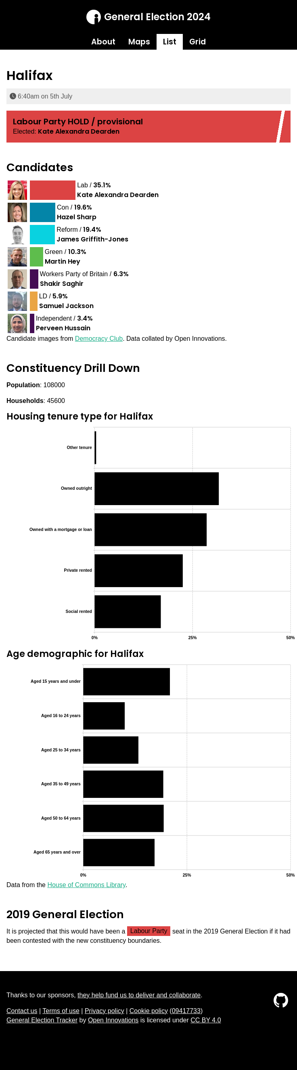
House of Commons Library (86, 884)
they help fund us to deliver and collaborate (139, 995)
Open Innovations (113, 1020)
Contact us (21, 1010)
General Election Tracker (41, 1020)
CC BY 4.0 (205, 1020)
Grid (197, 41)
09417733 (186, 1010)
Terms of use (60, 1010)
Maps (139, 41)
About (103, 41)
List (169, 41)
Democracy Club (99, 338)
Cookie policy (149, 1010)
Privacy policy (104, 1010)
